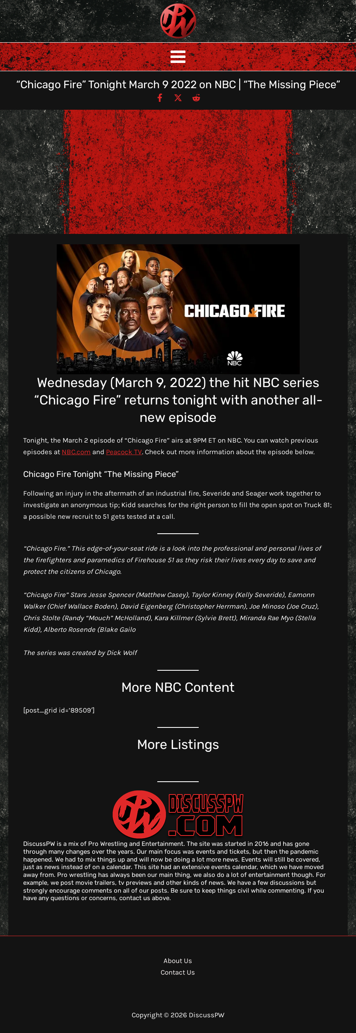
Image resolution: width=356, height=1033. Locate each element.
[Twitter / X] (178, 97)
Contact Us (178, 972)
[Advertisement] (178, 172)
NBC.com (76, 452)
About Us (178, 960)
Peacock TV (124, 452)
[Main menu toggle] (178, 57)
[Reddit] (196, 97)
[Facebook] (160, 97)
